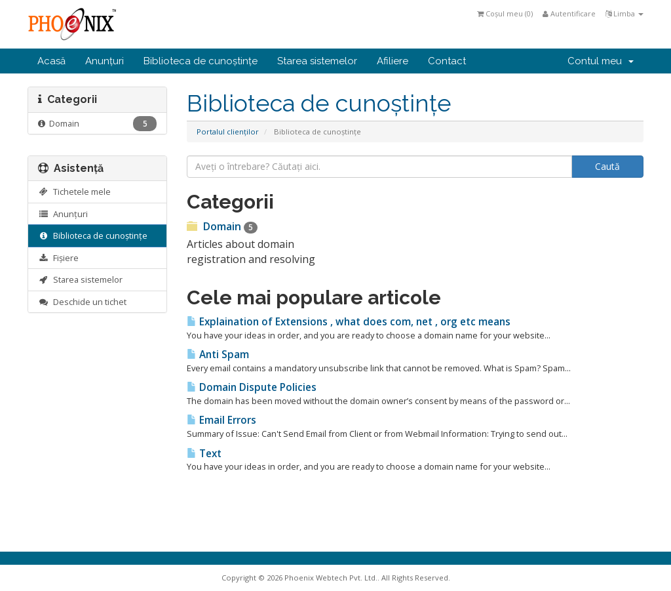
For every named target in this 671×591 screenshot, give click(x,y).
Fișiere (58, 258)
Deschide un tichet (82, 302)
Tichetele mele (74, 191)
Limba (624, 13)
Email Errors (221, 420)
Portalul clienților (228, 131)
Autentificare (569, 13)
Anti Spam (218, 354)
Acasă (51, 61)
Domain (97, 123)
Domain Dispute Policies (251, 387)
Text (204, 453)
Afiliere (392, 61)
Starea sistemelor (317, 61)
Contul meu (600, 61)
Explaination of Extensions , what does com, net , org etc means (348, 322)
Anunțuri (104, 61)
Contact (447, 61)
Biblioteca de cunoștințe (201, 61)
